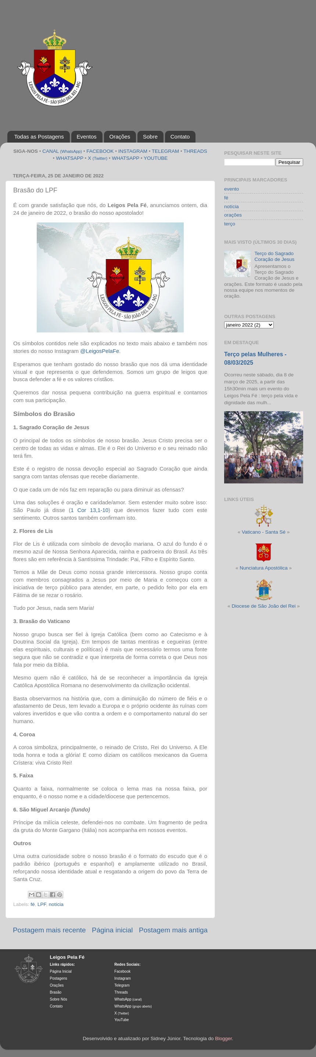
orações (233, 215)
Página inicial (112, 930)
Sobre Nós (58, 999)
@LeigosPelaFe (99, 351)
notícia (56, 904)
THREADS (195, 151)
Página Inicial (61, 971)
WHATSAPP (69, 158)
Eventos (87, 136)
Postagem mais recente (49, 930)
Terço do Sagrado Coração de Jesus (274, 256)
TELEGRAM (165, 151)
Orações (119, 136)
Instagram (122, 978)
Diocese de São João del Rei (263, 606)
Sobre (150, 136)
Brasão (56, 992)
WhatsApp (127, 999)
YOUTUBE (156, 158)
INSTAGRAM (132, 151)
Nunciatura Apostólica (264, 568)
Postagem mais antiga (173, 930)
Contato (180, 136)
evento (231, 189)
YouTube (121, 1020)
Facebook (122, 971)
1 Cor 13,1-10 (89, 510)
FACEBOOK (100, 151)
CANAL (62, 151)
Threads (121, 992)
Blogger (223, 1038)
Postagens (58, 978)
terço (229, 223)
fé (32, 904)
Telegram (121, 985)
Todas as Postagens (39, 136)
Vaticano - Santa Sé (264, 532)
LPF (41, 904)
